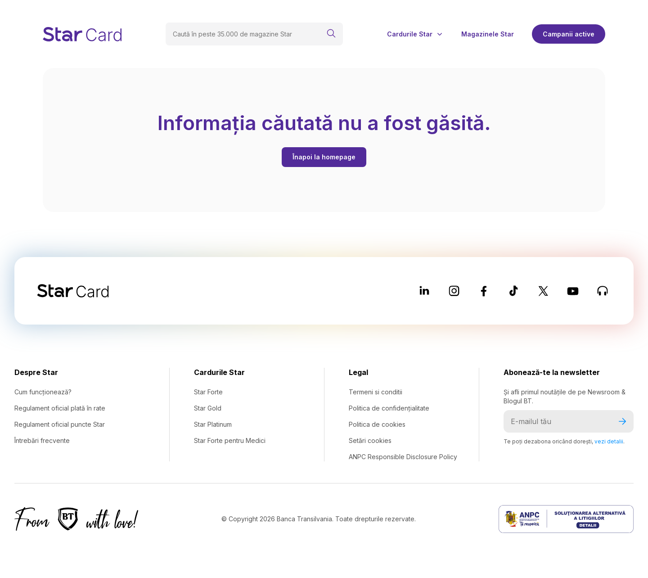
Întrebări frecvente (42, 440)
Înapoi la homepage (324, 157)
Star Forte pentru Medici (230, 440)
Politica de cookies (377, 424)
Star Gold (207, 408)
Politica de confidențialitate (389, 408)
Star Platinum (213, 424)
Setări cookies (370, 440)
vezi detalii (608, 441)
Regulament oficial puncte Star (59, 424)
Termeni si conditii (375, 392)
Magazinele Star (487, 34)
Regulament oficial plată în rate (59, 408)
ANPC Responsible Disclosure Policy (403, 457)
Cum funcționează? (43, 392)
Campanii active (568, 34)
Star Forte (208, 392)
